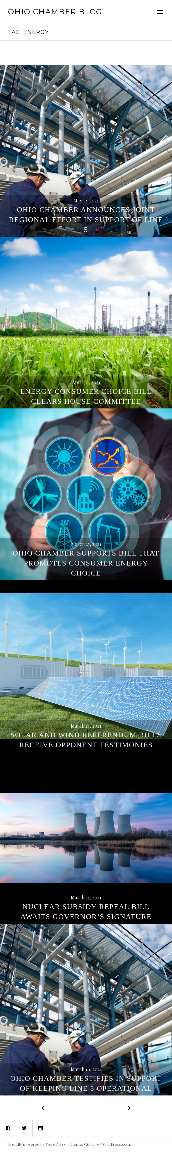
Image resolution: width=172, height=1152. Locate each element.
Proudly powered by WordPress (37, 1144)
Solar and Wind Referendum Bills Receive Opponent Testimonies (86, 740)
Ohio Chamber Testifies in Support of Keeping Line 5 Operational (86, 1083)
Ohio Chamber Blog (55, 11)
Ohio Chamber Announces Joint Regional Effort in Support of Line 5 (86, 219)
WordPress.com (115, 1144)
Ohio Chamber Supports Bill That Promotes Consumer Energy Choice (86, 563)
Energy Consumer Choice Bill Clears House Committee (86, 396)
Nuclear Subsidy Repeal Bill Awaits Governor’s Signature (85, 911)
